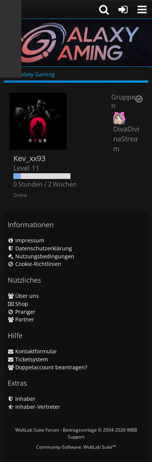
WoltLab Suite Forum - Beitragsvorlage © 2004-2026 (76, 433)
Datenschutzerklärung (40, 248)
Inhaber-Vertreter (34, 406)
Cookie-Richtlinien (34, 263)
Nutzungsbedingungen (41, 256)
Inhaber (21, 398)
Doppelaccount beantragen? (47, 367)
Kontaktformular (32, 351)
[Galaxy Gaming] (76, 43)
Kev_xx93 (29, 158)
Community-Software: (76, 447)
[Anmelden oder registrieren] (123, 9)
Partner (21, 319)
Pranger (21, 311)
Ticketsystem (28, 359)
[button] (142, 9)
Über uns (23, 295)
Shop (18, 303)
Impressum (26, 240)
